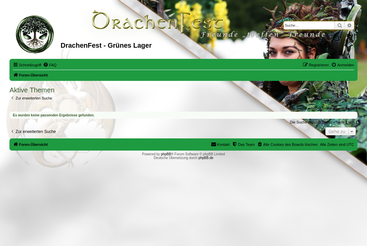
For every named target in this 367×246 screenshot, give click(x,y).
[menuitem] (50, 65)
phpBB (166, 154)
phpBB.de (205, 158)
